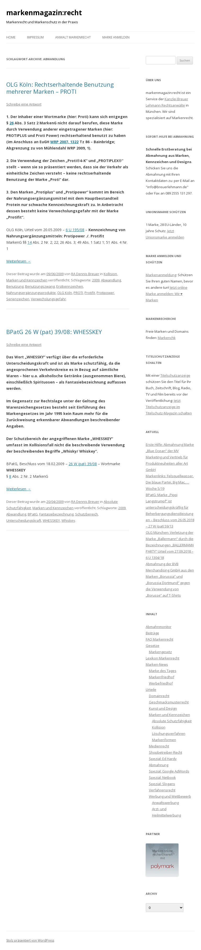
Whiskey (68, 520)
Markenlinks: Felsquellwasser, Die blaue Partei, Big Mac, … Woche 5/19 (170, 482)
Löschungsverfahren (168, 733)
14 (29, 242)
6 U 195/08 (75, 229)
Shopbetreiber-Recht (165, 752)
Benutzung (15, 286)
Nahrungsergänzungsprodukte (31, 292)
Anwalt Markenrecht (73, 37)
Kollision (110, 273)
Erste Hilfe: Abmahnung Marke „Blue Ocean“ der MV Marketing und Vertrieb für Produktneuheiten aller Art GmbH (170, 457)
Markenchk (167, 337)
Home (10, 37)
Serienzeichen (17, 299)
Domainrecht (159, 695)
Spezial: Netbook (162, 777)
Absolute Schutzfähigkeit (172, 721)
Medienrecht (159, 746)
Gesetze (152, 645)
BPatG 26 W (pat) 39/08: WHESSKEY (54, 332)
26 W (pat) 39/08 (83, 463)
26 (11, 122)
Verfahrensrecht (162, 790)
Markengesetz (160, 651)
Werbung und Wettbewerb (170, 796)
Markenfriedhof (161, 677)
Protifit (90, 292)
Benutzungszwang (40, 286)
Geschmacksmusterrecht (169, 702)
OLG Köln (64, 292)
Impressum (35, 37)
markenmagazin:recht (44, 12)
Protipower (105, 292)
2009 (95, 280)
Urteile (151, 689)
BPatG (33, 514)
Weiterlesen (18, 261)
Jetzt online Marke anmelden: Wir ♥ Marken (166, 293)
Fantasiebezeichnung (56, 514)
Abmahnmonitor (158, 626)
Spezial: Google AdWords (169, 771)
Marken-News (157, 664)
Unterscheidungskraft (23, 520)
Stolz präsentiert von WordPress (30, 940)
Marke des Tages (162, 670)
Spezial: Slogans (162, 783)
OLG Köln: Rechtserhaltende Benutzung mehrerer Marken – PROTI (60, 87)
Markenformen (164, 739)
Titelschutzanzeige (175, 375)
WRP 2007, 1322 (64, 141)
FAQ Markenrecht (159, 639)
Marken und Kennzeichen (26, 280)
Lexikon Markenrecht (162, 658)
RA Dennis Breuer (85, 273)
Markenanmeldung (161, 275)
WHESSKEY (51, 520)
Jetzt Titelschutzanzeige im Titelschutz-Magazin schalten (169, 406)
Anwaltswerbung (165, 802)
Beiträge (152, 633)
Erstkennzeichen (69, 286)
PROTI (78, 292)
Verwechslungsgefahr (48, 299)
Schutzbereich (86, 514)
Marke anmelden (116, 37)
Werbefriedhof (161, 683)
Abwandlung (111, 280)
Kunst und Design (163, 708)
